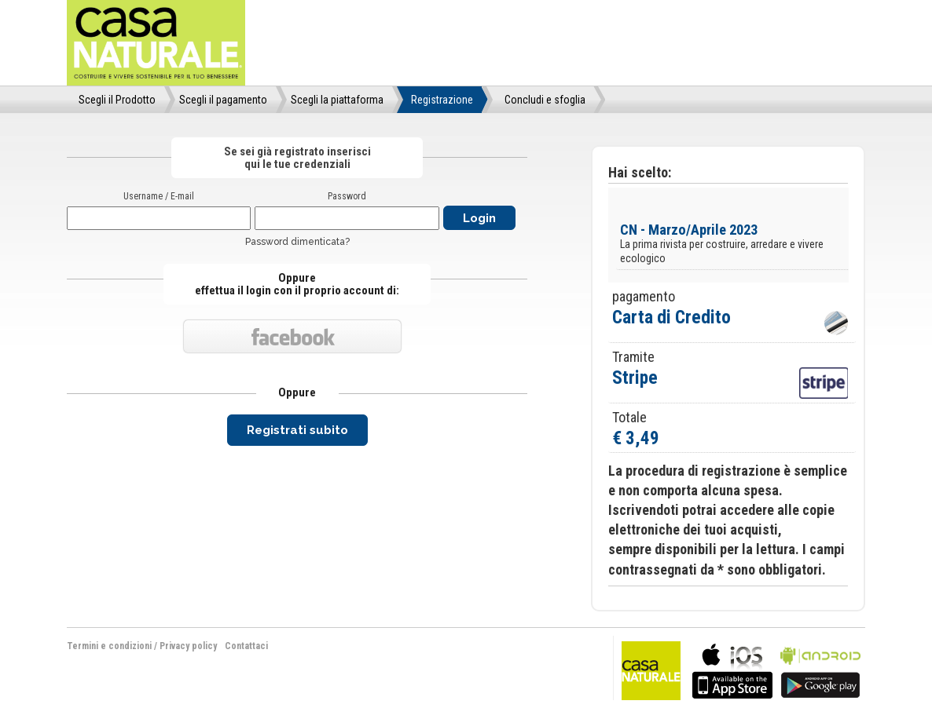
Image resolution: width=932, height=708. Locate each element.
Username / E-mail (158, 196)
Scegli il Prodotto (117, 99)
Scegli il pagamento (223, 99)
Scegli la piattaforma (337, 99)
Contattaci (246, 645)
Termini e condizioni (109, 645)
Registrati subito (297, 430)
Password (347, 196)
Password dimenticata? (297, 241)
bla (732, 669)
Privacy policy (188, 645)
